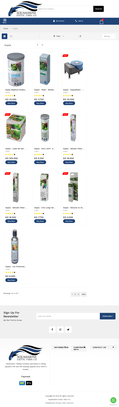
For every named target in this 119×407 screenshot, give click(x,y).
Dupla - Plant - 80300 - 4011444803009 (52, 90)
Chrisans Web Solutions (64, 403)
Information (59, 347)
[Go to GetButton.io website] (113, 404)
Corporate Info (79, 348)
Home (5, 28)
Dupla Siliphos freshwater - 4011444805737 (25, 90)
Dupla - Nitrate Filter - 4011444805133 (80, 149)
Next (84, 294)
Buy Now (11, 103)
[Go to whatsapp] (113, 400)
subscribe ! (107, 316)
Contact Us (99, 347)
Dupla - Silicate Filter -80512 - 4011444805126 (26, 208)
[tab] (59, 347)
